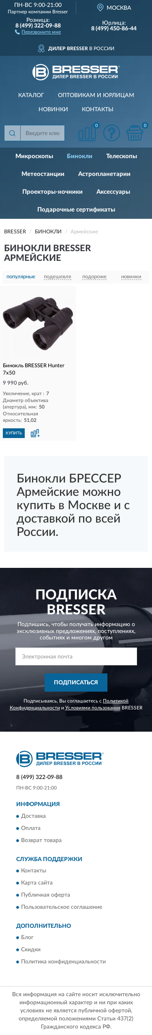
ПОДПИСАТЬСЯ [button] (76, 683)
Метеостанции (42, 174)
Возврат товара (41, 840)
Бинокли (79, 156)
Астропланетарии (104, 174)
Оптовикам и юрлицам (96, 95)
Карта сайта (37, 883)
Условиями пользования (92, 707)
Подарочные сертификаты (76, 210)
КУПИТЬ (14, 433)
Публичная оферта (45, 895)
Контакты (97, 109)
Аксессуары (113, 192)
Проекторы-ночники (52, 192)
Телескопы (121, 156)
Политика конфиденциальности (63, 962)
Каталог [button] (31, 95)
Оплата (31, 828)
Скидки (31, 950)
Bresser (60, 11)
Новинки (53, 109)
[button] (38, 31)
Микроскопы (34, 156)
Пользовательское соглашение (61, 907)
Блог (27, 938)
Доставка (33, 816)
